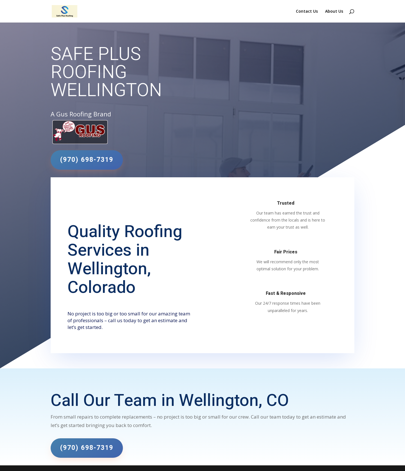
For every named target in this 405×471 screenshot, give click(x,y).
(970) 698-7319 (86, 160)
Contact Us (307, 11)
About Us (334, 11)
